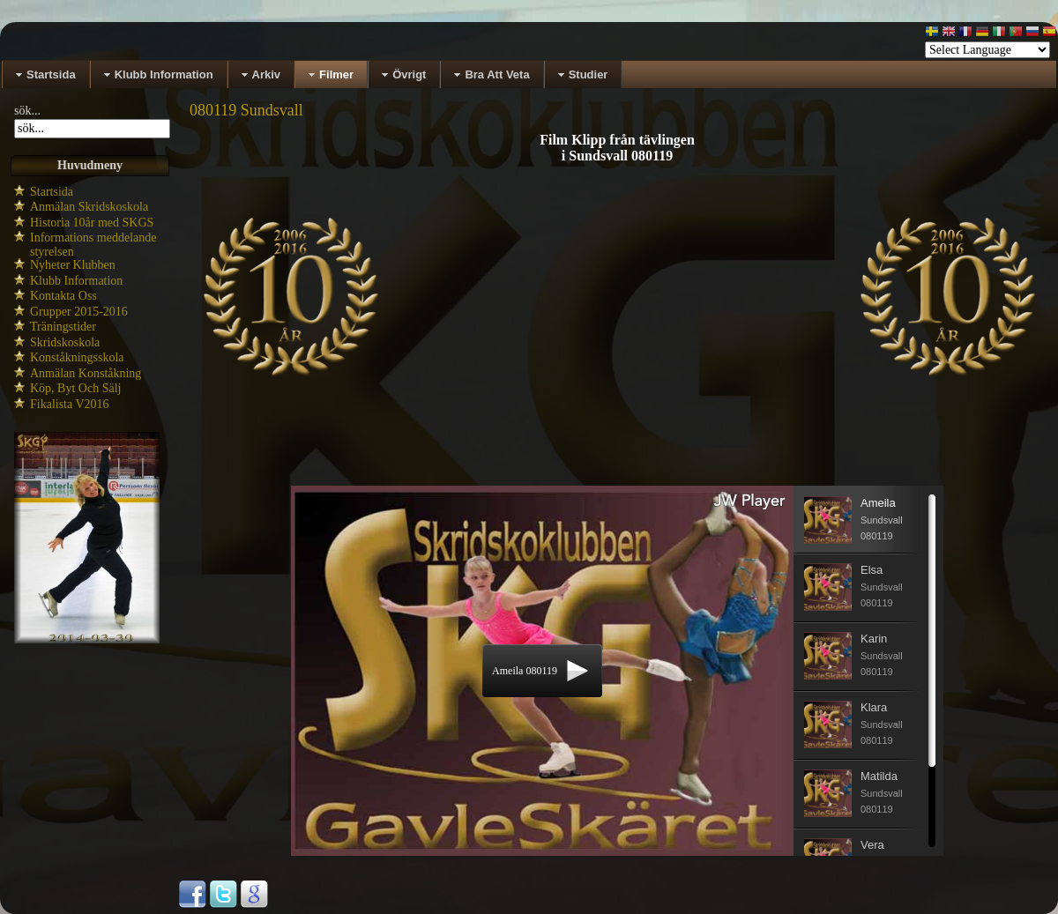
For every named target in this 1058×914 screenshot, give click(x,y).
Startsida (51, 191)
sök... (27, 110)
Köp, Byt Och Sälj (75, 388)
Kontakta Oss (63, 295)
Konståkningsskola (77, 357)
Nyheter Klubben (72, 264)
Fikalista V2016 (69, 404)
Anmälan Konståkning (85, 373)
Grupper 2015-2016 (79, 311)
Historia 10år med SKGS (91, 222)
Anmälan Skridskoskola (89, 206)
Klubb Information (76, 280)
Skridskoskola (65, 342)
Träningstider (63, 326)
